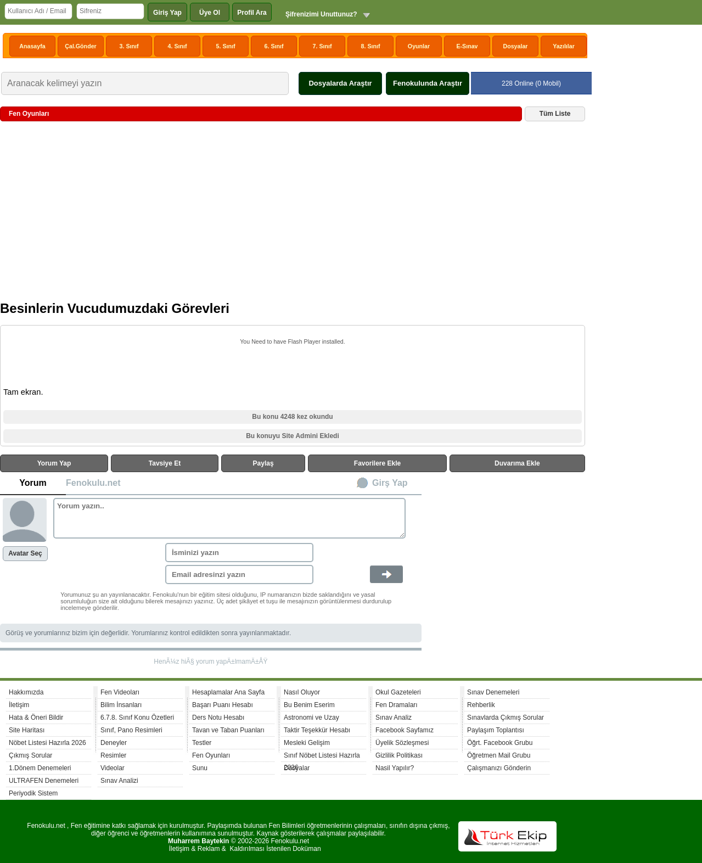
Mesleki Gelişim (307, 743)
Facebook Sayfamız (404, 730)
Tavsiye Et (165, 463)
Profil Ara (252, 12)
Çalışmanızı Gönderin (499, 768)
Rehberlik (481, 705)
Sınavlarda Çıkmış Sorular (505, 717)
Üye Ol (209, 12)
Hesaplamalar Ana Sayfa (228, 692)
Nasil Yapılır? (394, 768)
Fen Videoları (119, 692)
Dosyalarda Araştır (340, 83)
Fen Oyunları (211, 755)
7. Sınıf (322, 46)
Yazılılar (564, 46)
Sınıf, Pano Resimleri (131, 730)
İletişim (19, 705)
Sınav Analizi (119, 780)
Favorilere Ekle (377, 463)
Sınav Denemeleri (493, 692)
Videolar (112, 768)
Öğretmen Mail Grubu (498, 755)
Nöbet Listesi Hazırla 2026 (47, 743)
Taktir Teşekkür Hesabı (317, 730)
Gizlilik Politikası (399, 755)
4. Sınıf (177, 46)
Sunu (199, 768)
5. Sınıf (225, 46)
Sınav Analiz (393, 717)
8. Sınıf (370, 46)
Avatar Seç (25, 553)
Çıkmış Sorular (30, 755)
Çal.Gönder (80, 46)
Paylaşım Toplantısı (495, 730)
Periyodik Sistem (33, 793)
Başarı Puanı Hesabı (222, 705)
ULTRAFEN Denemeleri (43, 780)
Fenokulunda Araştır (427, 83)
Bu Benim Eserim (309, 705)
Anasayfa (32, 46)
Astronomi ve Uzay (311, 717)
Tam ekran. (23, 392)
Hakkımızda (26, 692)
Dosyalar (515, 46)
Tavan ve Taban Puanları (228, 730)
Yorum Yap (54, 463)
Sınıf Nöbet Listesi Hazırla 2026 (322, 757)
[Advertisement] (292, 215)
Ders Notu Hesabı (218, 717)
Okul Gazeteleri (398, 692)
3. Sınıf (129, 46)
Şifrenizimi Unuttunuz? (321, 14)
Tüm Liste (555, 113)
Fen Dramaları (396, 705)
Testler (201, 743)
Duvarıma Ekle (517, 463)
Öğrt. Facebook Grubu (499, 743)
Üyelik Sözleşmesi (402, 743)
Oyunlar (419, 46)
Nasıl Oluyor (302, 692)
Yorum (32, 482)
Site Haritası (26, 730)
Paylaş (263, 463)
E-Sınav (467, 46)
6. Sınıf (274, 46)
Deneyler (113, 743)
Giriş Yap (167, 12)
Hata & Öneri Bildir (36, 717)
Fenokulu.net (93, 482)
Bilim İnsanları (121, 705)
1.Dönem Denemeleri (40, 768)
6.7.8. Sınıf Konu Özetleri (137, 717)
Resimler (113, 755)
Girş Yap (390, 482)
